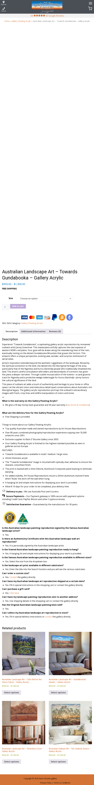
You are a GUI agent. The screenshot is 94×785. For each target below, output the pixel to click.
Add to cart (18, 306)
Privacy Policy (45, 782)
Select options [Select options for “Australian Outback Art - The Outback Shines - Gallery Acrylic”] (58, 761)
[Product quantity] (6, 307)
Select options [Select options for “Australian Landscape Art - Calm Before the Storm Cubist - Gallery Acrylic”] (11, 692)
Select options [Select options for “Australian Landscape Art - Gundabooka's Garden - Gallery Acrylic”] (58, 692)
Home (7, 21)
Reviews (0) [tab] (55, 331)
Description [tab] (12, 331)
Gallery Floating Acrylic (21, 21)
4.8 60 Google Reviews (47, 15)
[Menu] (90, 3)
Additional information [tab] (33, 331)
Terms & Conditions (61, 782)
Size (11, 298)
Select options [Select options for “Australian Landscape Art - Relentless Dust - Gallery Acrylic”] (11, 761)
